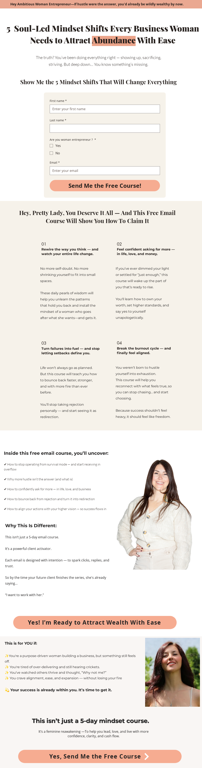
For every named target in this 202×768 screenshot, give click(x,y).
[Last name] (103, 128)
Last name (58, 120)
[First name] (103, 109)
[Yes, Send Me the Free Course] (100, 756)
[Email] (103, 171)
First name (58, 101)
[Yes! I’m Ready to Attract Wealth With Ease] (95, 622)
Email (55, 163)
